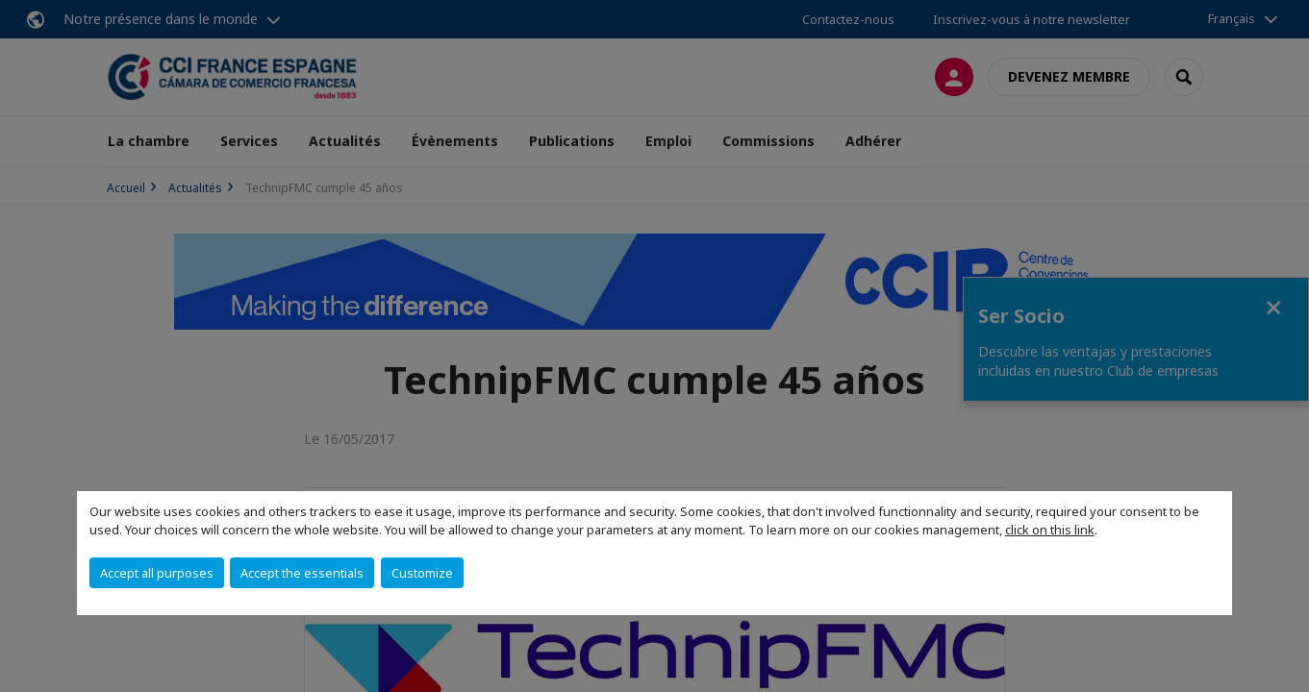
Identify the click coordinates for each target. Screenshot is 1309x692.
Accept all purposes (157, 572)
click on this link (1050, 529)
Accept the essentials (302, 572)
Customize (422, 572)
